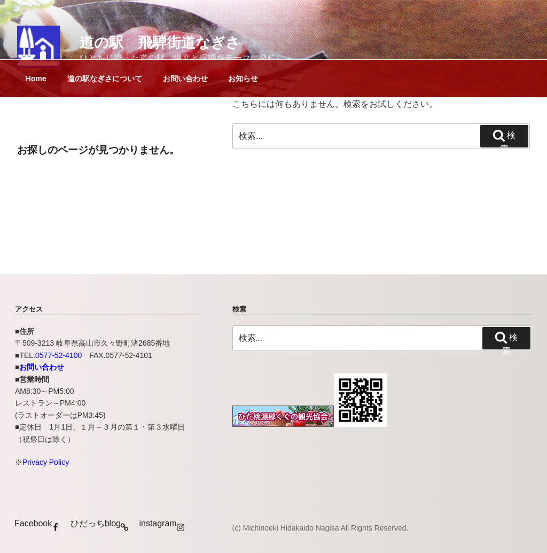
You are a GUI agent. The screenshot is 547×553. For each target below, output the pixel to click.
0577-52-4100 (58, 355)
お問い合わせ (185, 78)
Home (36, 78)
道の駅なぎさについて (104, 78)
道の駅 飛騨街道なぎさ (160, 42)
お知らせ (243, 78)
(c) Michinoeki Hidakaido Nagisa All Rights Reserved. (320, 528)
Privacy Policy (45, 462)
